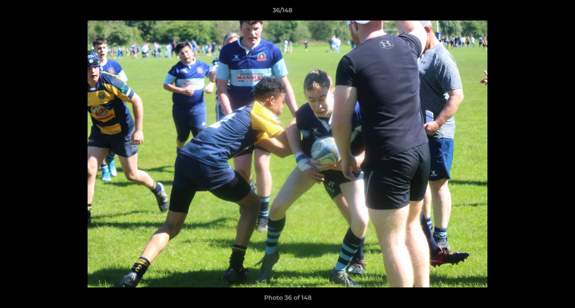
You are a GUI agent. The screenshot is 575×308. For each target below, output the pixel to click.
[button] (539, 12)
